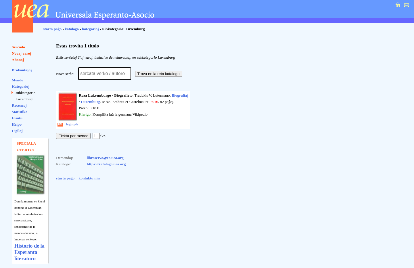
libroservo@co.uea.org (105, 158)
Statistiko (19, 112)
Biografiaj (180, 95)
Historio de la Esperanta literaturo (29, 252)
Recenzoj (19, 105)
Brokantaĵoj (22, 70)
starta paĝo (52, 29)
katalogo (72, 29)
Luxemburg (90, 101)
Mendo (17, 80)
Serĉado (18, 47)
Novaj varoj (21, 53)
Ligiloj (17, 131)
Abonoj (18, 60)
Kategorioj (20, 86)
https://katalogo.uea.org (106, 164)
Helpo (17, 124)
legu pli (67, 124)
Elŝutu (17, 118)
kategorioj (90, 29)
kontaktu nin (89, 178)
